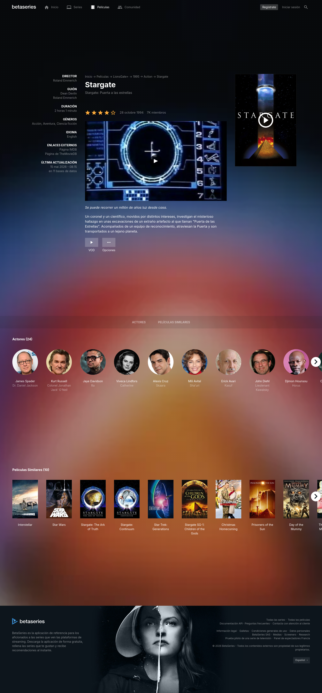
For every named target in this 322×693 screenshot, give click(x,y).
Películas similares (174, 322)
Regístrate (269, 7)
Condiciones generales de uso (269, 630)
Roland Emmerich (65, 80)
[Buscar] (306, 7)
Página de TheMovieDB (61, 153)
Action (148, 76)
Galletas (244, 630)
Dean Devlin (69, 93)
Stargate (162, 76)
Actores (139, 322)
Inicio (88, 76)
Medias (277, 634)
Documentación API (231, 623)
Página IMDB (68, 149)
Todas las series (275, 619)
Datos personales (300, 630)
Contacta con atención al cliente (291, 623)
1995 (136, 76)
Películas (103, 76)
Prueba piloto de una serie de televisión (248, 638)
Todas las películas (299, 619)
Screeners (290, 634)
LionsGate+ (121, 76)
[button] (25, 370)
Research (304, 634)
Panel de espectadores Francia (292, 638)
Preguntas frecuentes (257, 623)
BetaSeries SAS (261, 634)
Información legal (226, 630)
